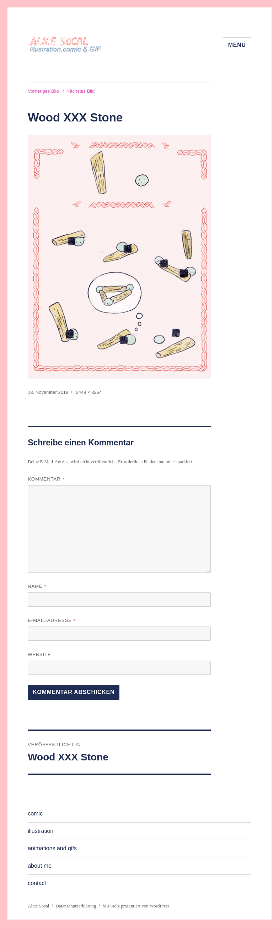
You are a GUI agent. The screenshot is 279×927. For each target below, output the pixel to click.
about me (40, 866)
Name (37, 586)
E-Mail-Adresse (52, 620)
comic (35, 814)
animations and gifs (52, 848)
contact (37, 883)
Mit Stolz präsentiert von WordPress (136, 906)
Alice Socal (38, 906)
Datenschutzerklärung (75, 906)
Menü (237, 45)
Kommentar (46, 479)
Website (39, 654)
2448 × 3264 (89, 392)
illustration (40, 831)
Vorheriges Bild (43, 91)
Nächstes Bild (80, 91)
